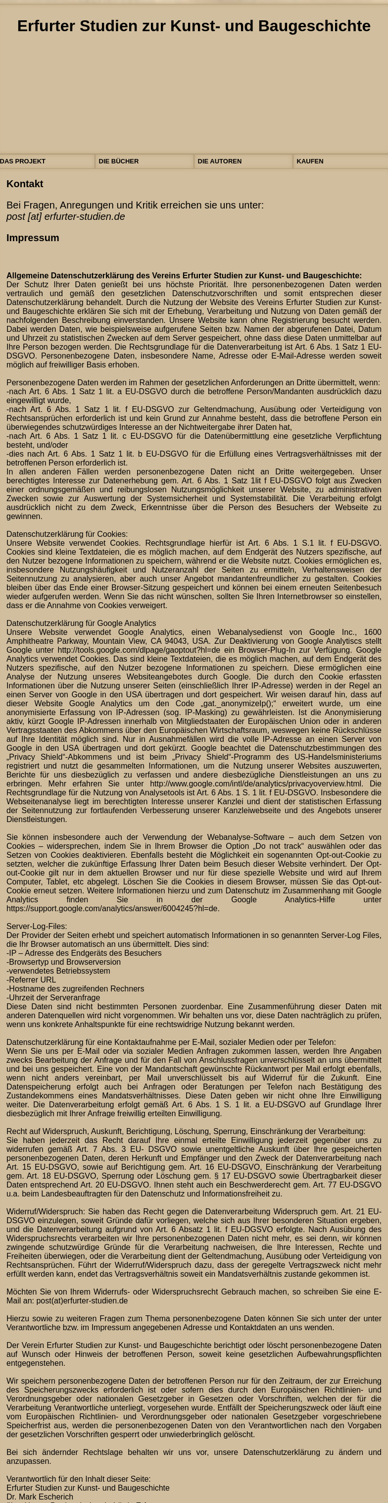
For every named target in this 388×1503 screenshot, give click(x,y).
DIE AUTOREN (220, 161)
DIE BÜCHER (119, 161)
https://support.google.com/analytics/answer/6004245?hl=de (112, 908)
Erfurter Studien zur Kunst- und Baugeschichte (194, 26)
